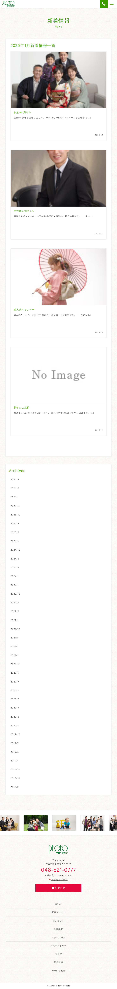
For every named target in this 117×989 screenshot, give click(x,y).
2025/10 (15, 514)
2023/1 (15, 584)
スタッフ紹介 (58, 937)
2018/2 (15, 786)
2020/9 (15, 672)
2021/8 (15, 637)
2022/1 (15, 620)
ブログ (58, 954)
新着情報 (58, 962)
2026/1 (15, 497)
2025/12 (15, 505)
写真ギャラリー (58, 945)
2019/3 (15, 751)
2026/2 (15, 488)
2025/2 (15, 532)
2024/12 (15, 549)
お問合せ (58, 887)
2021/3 (15, 646)
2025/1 (15, 540)
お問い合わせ (58, 970)
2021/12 (15, 628)
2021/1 (15, 655)
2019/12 (15, 734)
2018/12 (15, 769)
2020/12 (15, 663)
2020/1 (15, 725)
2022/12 (15, 593)
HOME (58, 904)
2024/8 (15, 558)
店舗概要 (58, 929)
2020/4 (15, 707)
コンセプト (58, 920)
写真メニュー (58, 912)
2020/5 (15, 699)
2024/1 (15, 576)
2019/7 (15, 743)
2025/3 (15, 523)
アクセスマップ (58, 879)
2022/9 (15, 602)
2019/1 (15, 760)
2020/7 (15, 681)
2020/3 (15, 716)
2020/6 (15, 690)
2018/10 (15, 778)
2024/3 (15, 567)
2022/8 (15, 611)
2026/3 (15, 479)
